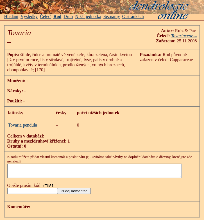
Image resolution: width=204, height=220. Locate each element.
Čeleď (45, 16)
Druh (68, 16)
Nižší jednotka (88, 16)
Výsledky (29, 16)
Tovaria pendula (22, 125)
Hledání (11, 16)
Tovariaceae (188, 35)
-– (201, 35)
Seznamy (111, 16)
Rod (57, 16)
